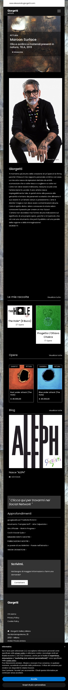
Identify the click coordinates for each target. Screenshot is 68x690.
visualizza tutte (55, 410)
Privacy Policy (13, 618)
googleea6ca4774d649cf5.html (22, 520)
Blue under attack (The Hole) (49, 393)
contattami (19, 582)
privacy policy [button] (20, 653)
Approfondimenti (19, 514)
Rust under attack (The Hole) (21, 393)
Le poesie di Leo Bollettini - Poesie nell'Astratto (28, 545)
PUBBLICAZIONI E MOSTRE (18, 541)
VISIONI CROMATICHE (16, 550)
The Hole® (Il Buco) (19, 321)
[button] (65, 647)
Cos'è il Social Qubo (16, 533)
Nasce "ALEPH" (17, 472)
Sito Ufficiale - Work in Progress (21, 528)
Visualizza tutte (54, 297)
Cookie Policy (13, 621)
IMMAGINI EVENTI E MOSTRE (19, 537)
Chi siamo (11, 614)
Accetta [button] (34, 679)
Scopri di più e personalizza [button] (33, 685)
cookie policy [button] (11, 661)
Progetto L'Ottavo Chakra (48, 335)
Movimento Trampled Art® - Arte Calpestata (27, 524)
